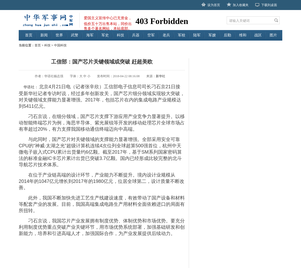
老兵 (166, 35)
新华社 (160, 76)
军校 (181, 35)
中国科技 (60, 45)
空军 (151, 35)
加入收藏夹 (241, 5)
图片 (273, 35)
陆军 (197, 35)
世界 (59, 35)
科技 (120, 35)
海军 (90, 35)
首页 (28, 35)
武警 (74, 35)
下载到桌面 (269, 5)
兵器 (135, 35)
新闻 (44, 35)
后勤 (227, 35)
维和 (242, 35)
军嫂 (212, 35)
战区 (258, 35)
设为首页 (213, 5)
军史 (105, 35)
